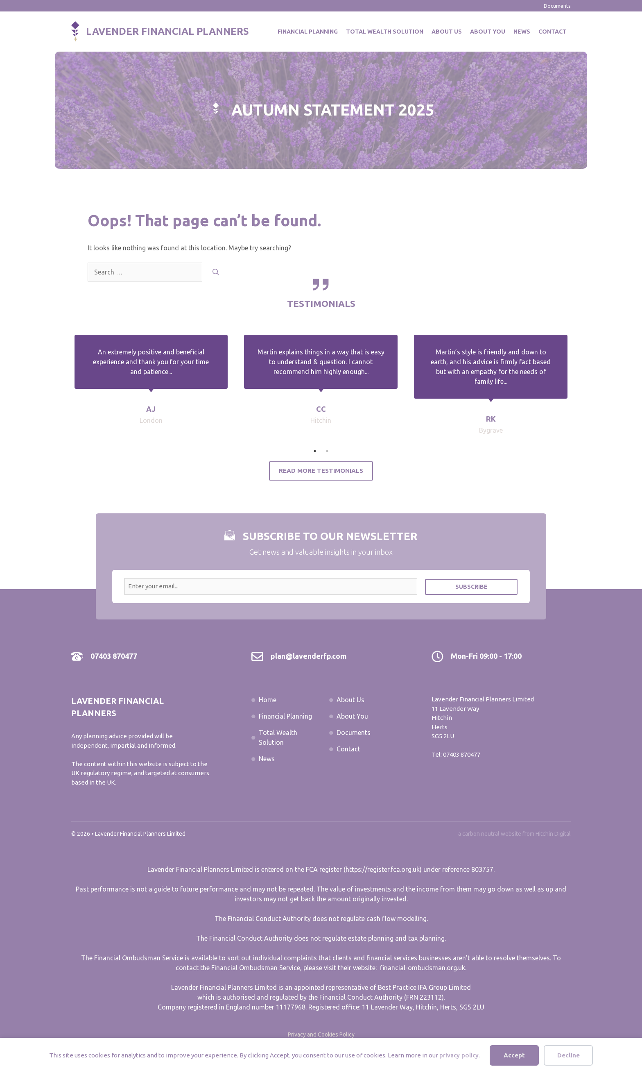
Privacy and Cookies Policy (321, 1034)
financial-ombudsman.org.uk (422, 967)
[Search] (216, 272)
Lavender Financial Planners (167, 31)
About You (487, 31)
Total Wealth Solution (384, 31)
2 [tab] (327, 451)
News (521, 31)
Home (267, 699)
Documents (557, 6)
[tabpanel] (321, 390)
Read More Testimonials (321, 470)
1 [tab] (315, 451)
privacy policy (459, 1055)
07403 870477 (113, 656)
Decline (568, 1055)
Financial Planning (308, 31)
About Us (447, 31)
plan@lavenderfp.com (308, 656)
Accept (514, 1055)
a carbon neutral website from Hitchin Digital (514, 833)
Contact (552, 31)
